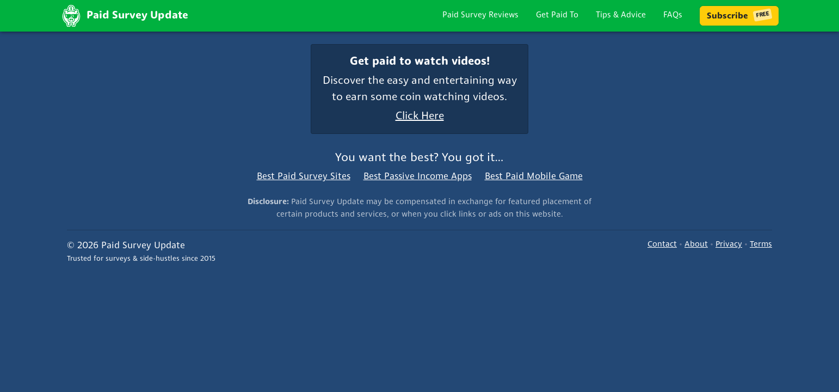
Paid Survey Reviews (480, 15)
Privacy (728, 245)
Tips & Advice (621, 15)
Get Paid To (557, 15)
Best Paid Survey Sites (303, 176)
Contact (662, 245)
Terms (761, 245)
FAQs (672, 15)
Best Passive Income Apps (417, 176)
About (696, 245)
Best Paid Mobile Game (534, 176)
